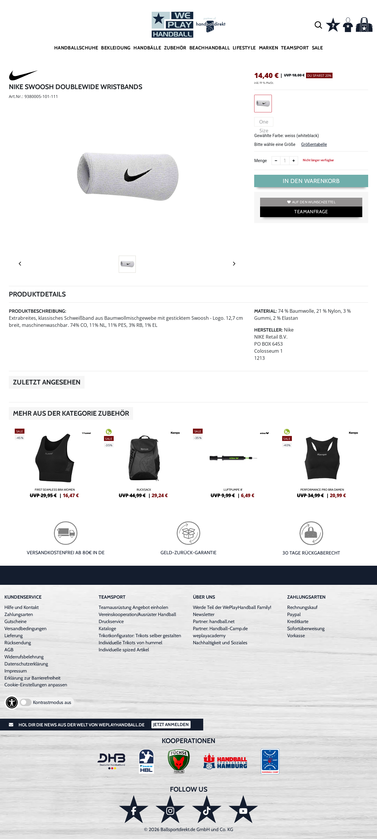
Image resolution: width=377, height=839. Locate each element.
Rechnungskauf (302, 607)
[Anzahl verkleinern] (276, 160)
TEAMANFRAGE (311, 211)
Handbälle (147, 48)
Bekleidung (115, 48)
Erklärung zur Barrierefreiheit (32, 678)
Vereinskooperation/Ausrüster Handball (137, 614)
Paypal (294, 614)
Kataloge (107, 628)
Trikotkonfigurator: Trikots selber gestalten (140, 635)
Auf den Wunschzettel (311, 202)
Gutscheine (15, 621)
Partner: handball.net (213, 621)
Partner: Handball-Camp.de (220, 628)
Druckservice (111, 621)
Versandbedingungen (25, 628)
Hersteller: (268, 330)
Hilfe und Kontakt (21, 607)
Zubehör (175, 48)
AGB (9, 649)
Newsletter (203, 614)
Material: (265, 311)
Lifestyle (244, 48)
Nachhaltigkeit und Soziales (220, 642)
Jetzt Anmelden (171, 724)
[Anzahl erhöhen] (293, 160)
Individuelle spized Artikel (124, 649)
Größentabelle (314, 144)
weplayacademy (209, 635)
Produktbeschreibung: (37, 311)
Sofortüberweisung (306, 628)
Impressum (15, 671)
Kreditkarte (297, 621)
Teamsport (295, 48)
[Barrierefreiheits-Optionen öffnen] (11, 702)
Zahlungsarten (18, 614)
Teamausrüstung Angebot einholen (133, 607)
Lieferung (13, 635)
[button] (318, 25)
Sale (317, 48)
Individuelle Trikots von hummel (130, 642)
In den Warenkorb (311, 180)
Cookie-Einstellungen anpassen (35, 684)
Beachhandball (209, 48)
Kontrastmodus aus (52, 702)
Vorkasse (296, 635)
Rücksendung (17, 642)
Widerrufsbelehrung (24, 657)
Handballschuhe (76, 48)
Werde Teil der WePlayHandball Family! (232, 607)
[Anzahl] (284, 160)
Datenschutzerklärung (26, 664)
